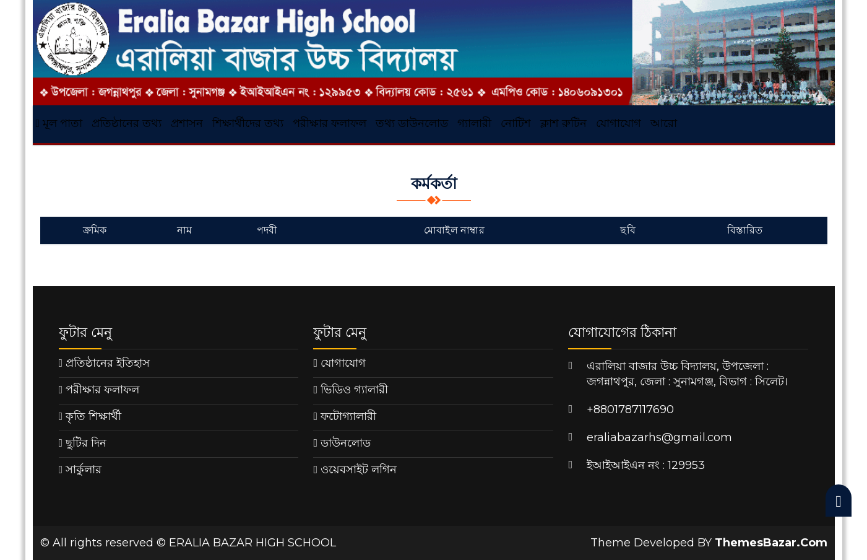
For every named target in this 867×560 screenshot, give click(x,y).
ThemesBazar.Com (771, 542)
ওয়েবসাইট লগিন (359, 469)
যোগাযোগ (618, 123)
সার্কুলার (83, 469)
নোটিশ (516, 123)
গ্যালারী (474, 123)
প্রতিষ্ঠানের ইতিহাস (108, 363)
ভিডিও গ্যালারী (354, 389)
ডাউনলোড (346, 443)
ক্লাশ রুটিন (563, 123)
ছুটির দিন (86, 443)
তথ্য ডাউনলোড (412, 123)
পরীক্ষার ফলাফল (329, 123)
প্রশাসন (187, 123)
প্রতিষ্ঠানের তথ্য (127, 123)
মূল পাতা (59, 123)
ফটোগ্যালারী (348, 416)
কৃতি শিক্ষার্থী (93, 416)
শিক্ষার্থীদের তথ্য (247, 123)
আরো (663, 123)
